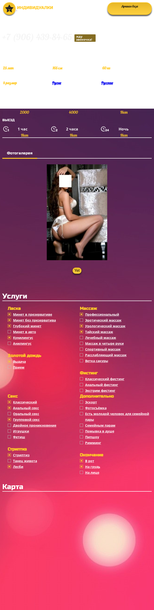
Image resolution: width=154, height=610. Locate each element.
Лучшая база (129, 6)
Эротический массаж (103, 320)
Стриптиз (21, 455)
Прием (18, 367)
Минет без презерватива (34, 320)
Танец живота (25, 461)
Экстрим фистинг (100, 390)
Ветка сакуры (96, 361)
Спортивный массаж (103, 349)
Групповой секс (26, 419)
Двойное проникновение (34, 425)
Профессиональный (102, 314)
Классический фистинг (104, 379)
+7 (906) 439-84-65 (49, 38)
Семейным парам (100, 425)
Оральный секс (26, 414)
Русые (56, 83)
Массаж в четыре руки (104, 343)
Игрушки (21, 431)
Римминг (93, 443)
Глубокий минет (27, 326)
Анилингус (22, 343)
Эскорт (91, 402)
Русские (107, 83)
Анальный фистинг (101, 385)
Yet (77, 271)
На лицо (92, 472)
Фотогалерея (20, 153)
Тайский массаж (99, 332)
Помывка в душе (99, 431)
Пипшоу (92, 437)
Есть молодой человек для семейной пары (117, 417)
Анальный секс (26, 408)
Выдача (19, 361)
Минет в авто (24, 332)
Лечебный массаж (100, 337)
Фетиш (19, 437)
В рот (89, 461)
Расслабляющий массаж (106, 355)
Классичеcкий (25, 402)
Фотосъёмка (96, 408)
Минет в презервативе (32, 314)
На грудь (92, 466)
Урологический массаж (105, 326)
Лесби (18, 466)
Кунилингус (23, 337)
